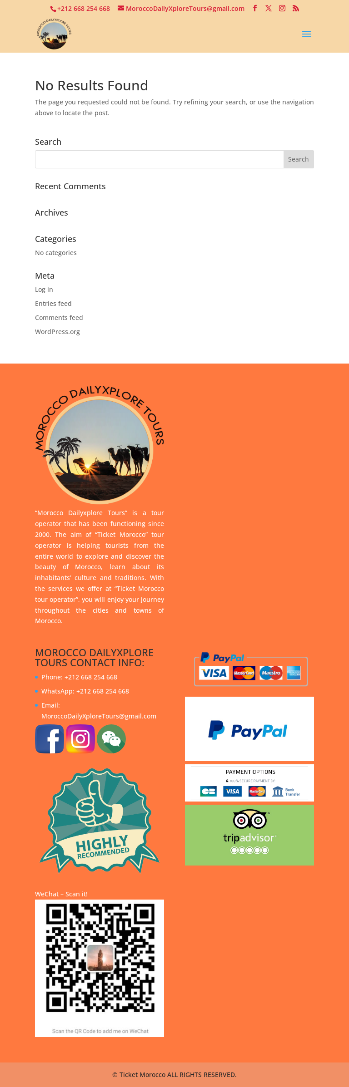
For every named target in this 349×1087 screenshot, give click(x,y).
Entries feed (53, 303)
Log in (44, 289)
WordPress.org (57, 331)
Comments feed (59, 317)
